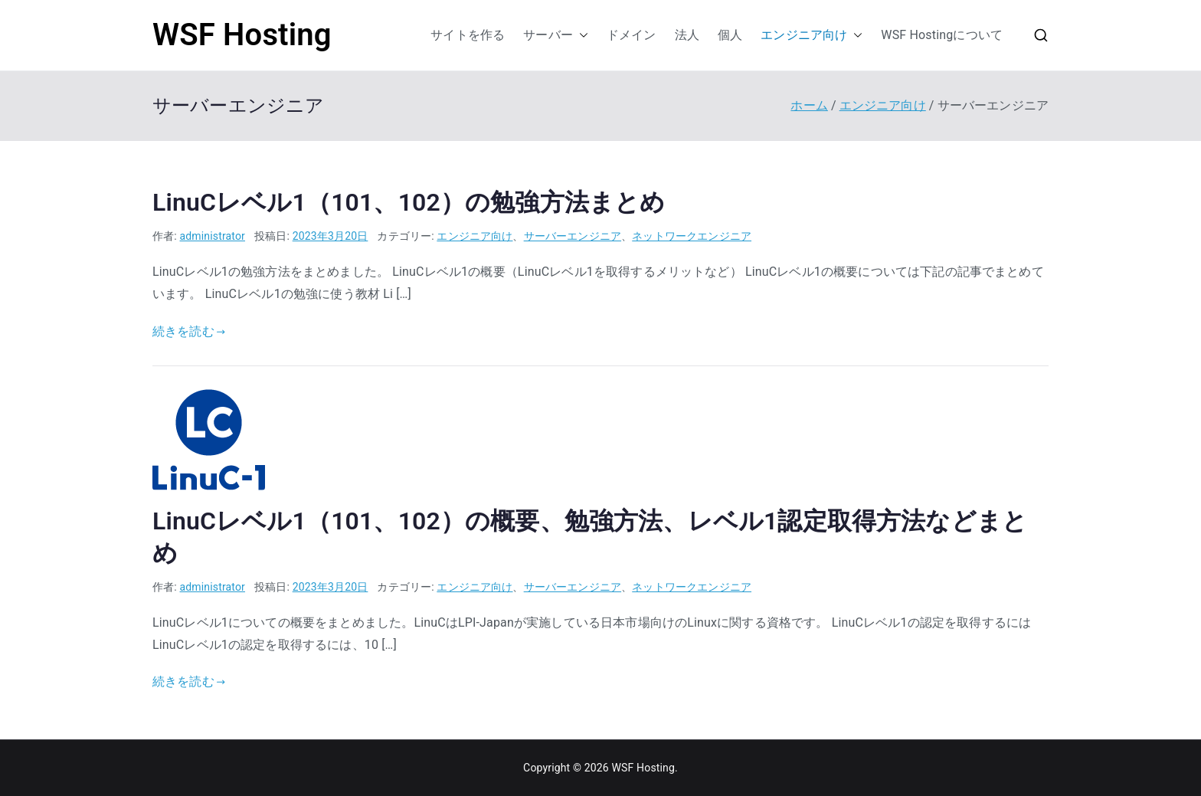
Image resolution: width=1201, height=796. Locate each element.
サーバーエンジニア (572, 236)
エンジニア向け (811, 36)
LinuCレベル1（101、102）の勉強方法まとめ (408, 202)
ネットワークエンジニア (691, 236)
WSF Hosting (242, 35)
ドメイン (631, 35)
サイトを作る (467, 35)
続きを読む (188, 331)
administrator (212, 236)
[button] (580, 36)
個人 (730, 35)
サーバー (555, 36)
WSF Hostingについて (942, 35)
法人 (687, 35)
